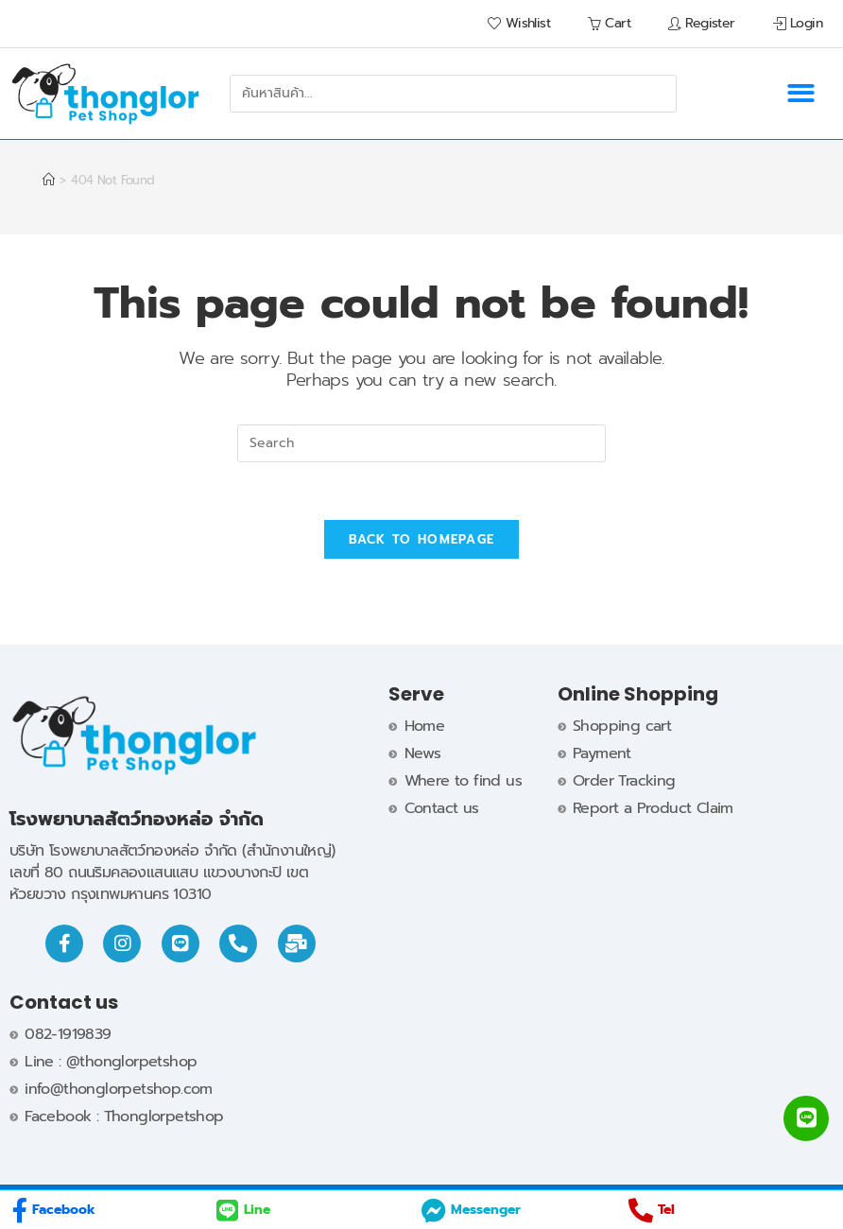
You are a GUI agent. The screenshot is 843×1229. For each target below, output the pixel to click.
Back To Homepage (422, 539)
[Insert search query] (421, 443)
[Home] (48, 180)
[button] (800, 94)
